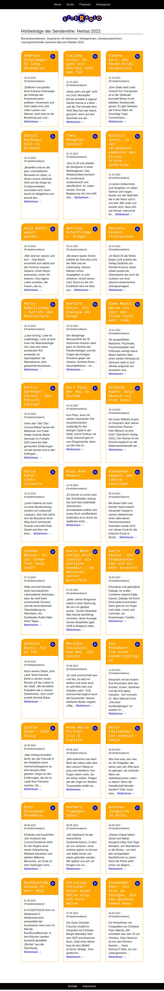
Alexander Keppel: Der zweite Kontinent (121, 477)
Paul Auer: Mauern (77, 473)
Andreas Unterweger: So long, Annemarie (36, 62)
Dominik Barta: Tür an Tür (35, 648)
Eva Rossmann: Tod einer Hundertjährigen (123, 652)
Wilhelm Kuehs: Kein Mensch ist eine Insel (121, 393)
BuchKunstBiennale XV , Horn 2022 (36, 887)
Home (57, 4)
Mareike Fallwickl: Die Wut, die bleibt (80, 650)
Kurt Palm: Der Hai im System (77, 391)
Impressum (89, 986)
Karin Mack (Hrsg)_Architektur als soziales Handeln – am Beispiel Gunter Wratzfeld (80, 565)
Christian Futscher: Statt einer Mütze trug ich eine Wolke (78, 893)
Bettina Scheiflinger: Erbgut (78, 232)
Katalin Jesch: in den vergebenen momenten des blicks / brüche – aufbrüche (122, 150)
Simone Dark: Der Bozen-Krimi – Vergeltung (123, 62)
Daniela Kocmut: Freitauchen (121, 232)
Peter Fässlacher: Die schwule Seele (121, 733)
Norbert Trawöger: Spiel (76, 811)
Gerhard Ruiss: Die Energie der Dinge (78, 310)
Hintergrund (103, 4)
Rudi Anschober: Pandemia (35, 811)
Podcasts (85, 4)
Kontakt (72, 986)
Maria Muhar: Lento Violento (33, 477)
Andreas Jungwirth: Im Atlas (120, 811)
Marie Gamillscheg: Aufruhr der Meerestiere (39, 310)
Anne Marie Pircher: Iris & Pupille (77, 733)
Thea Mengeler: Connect (76, 139)
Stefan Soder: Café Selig (36, 731)
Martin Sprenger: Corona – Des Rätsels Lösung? (37, 396)
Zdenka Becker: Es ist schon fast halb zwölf (35, 559)
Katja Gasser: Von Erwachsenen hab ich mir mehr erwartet (123, 559)
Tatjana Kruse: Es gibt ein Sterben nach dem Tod (80, 64)
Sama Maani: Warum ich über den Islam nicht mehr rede (121, 312)
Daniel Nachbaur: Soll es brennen (34, 141)
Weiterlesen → (33, 121)
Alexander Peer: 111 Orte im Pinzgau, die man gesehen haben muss (122, 893)
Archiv (70, 4)
